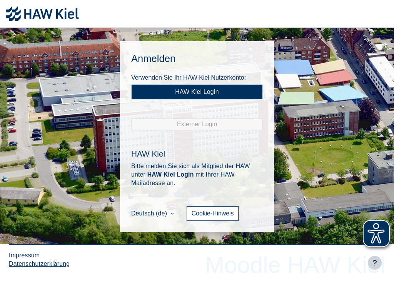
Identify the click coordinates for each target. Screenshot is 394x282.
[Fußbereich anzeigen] (375, 263)
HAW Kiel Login (197, 91)
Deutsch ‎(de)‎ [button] (150, 213)
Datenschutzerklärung (39, 263)
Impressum (24, 255)
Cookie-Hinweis (213, 213)
